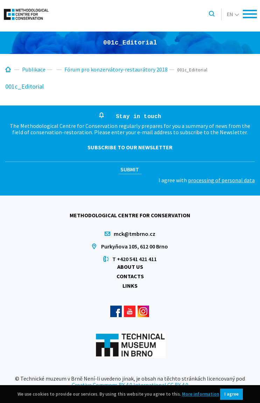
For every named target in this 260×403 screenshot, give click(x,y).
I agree (231, 394)
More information (200, 394)
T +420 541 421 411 (134, 258)
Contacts (130, 276)
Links (130, 285)
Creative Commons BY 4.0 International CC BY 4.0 (130, 384)
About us (130, 266)
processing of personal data (221, 180)
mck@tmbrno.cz (134, 233)
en (233, 14)
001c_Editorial (24, 86)
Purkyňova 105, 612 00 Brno (134, 246)
